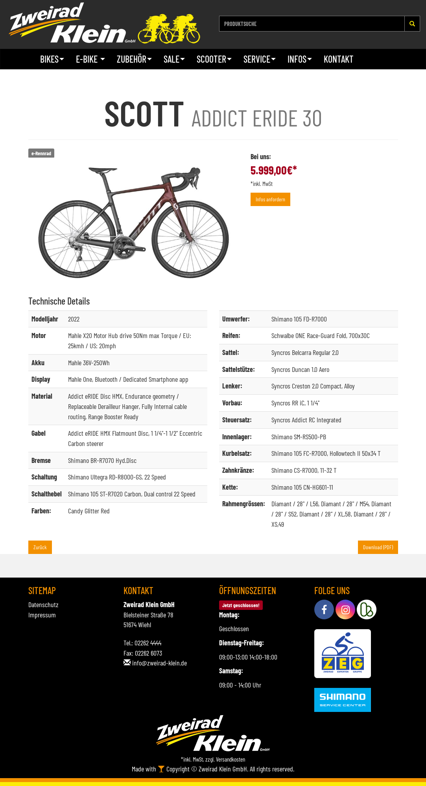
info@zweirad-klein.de (159, 662)
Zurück (40, 547)
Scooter (214, 59)
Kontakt (339, 59)
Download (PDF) (378, 547)
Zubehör (134, 59)
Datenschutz (43, 604)
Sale (174, 59)
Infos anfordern (270, 199)
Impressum (42, 614)
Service (259, 59)
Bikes (52, 59)
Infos (300, 59)
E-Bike (90, 59)
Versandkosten (230, 759)
